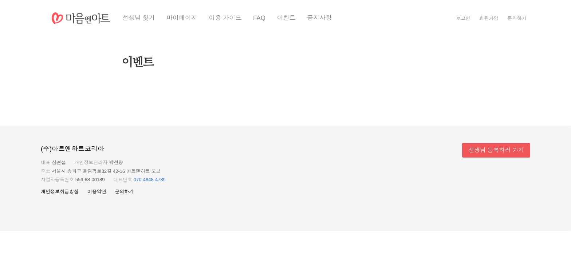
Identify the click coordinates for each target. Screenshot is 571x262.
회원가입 (488, 18)
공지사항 (319, 18)
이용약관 (96, 191)
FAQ (259, 18)
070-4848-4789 (150, 179)
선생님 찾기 (138, 18)
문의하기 (517, 18)
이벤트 (286, 18)
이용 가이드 (225, 18)
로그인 (463, 18)
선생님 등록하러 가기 (496, 150)
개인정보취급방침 (60, 191)
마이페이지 (181, 18)
